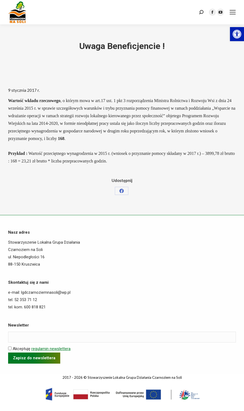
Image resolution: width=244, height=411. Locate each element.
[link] (237, 34)
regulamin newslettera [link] (51, 348)
